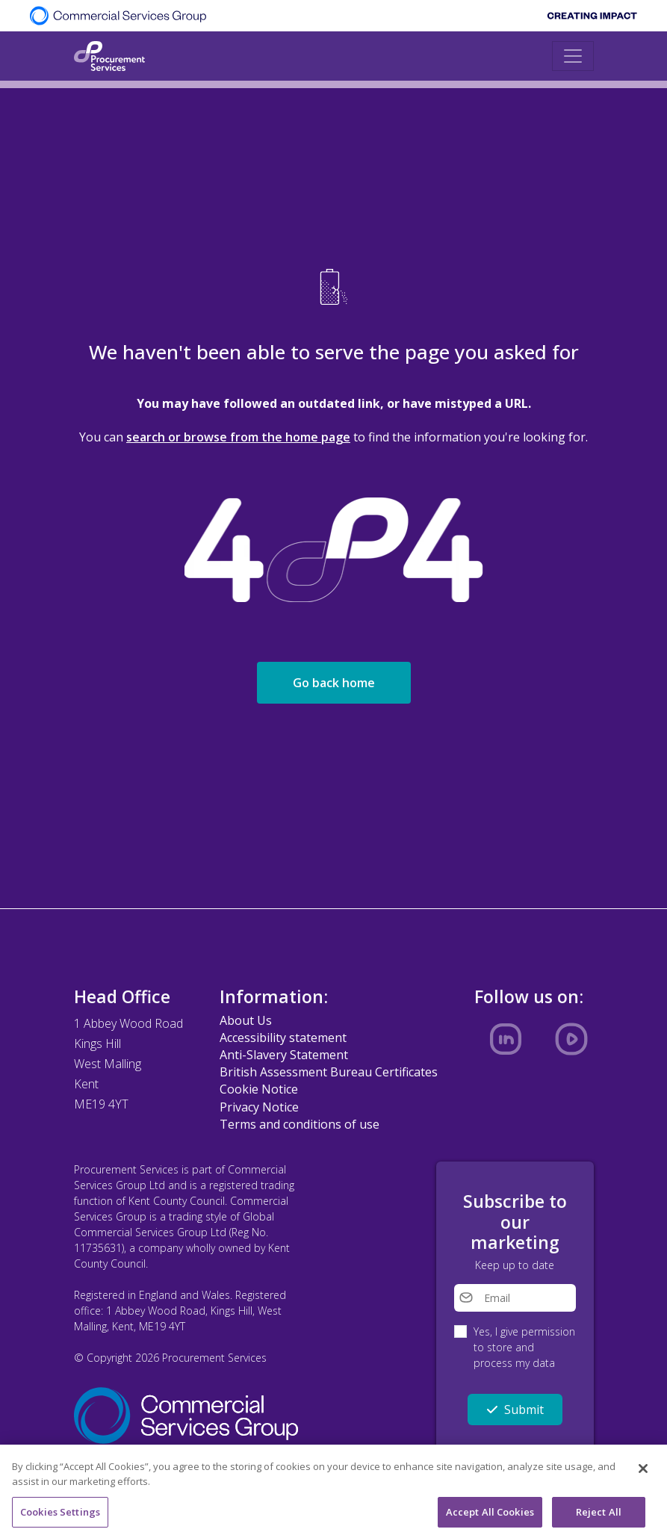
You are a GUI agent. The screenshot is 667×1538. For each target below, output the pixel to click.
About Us (246, 1020)
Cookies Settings (60, 1515)
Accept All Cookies (490, 1515)
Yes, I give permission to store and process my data (524, 1347)
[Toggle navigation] (573, 56)
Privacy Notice (259, 1107)
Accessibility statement (283, 1037)
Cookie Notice (259, 1089)
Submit (515, 1409)
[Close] (643, 1472)
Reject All (598, 1515)
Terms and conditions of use (299, 1124)
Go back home (334, 683)
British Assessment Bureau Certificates (329, 1072)
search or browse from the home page (238, 437)
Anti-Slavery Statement (284, 1054)
